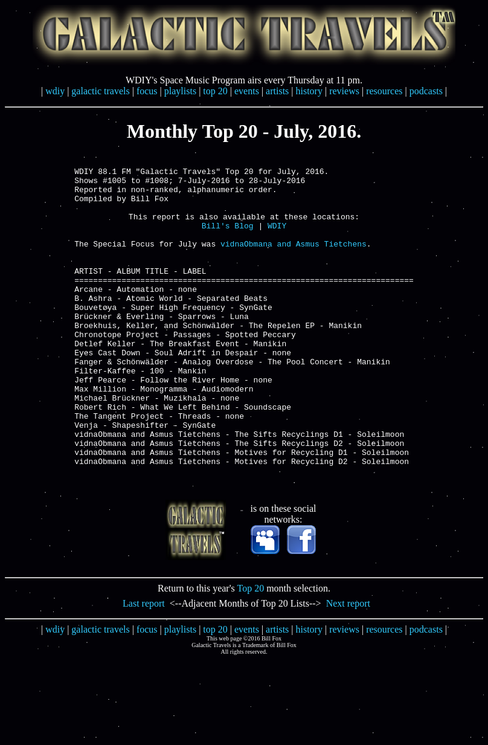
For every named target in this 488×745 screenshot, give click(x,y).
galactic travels (100, 91)
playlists (180, 91)
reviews (344, 91)
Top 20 (251, 652)
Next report (348, 667)
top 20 (215, 91)
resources (384, 91)
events (246, 91)
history (309, 91)
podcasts (426, 91)
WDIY (277, 239)
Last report (144, 667)
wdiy (55, 91)
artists (277, 91)
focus (147, 91)
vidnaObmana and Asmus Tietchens (293, 261)
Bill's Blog (228, 239)
